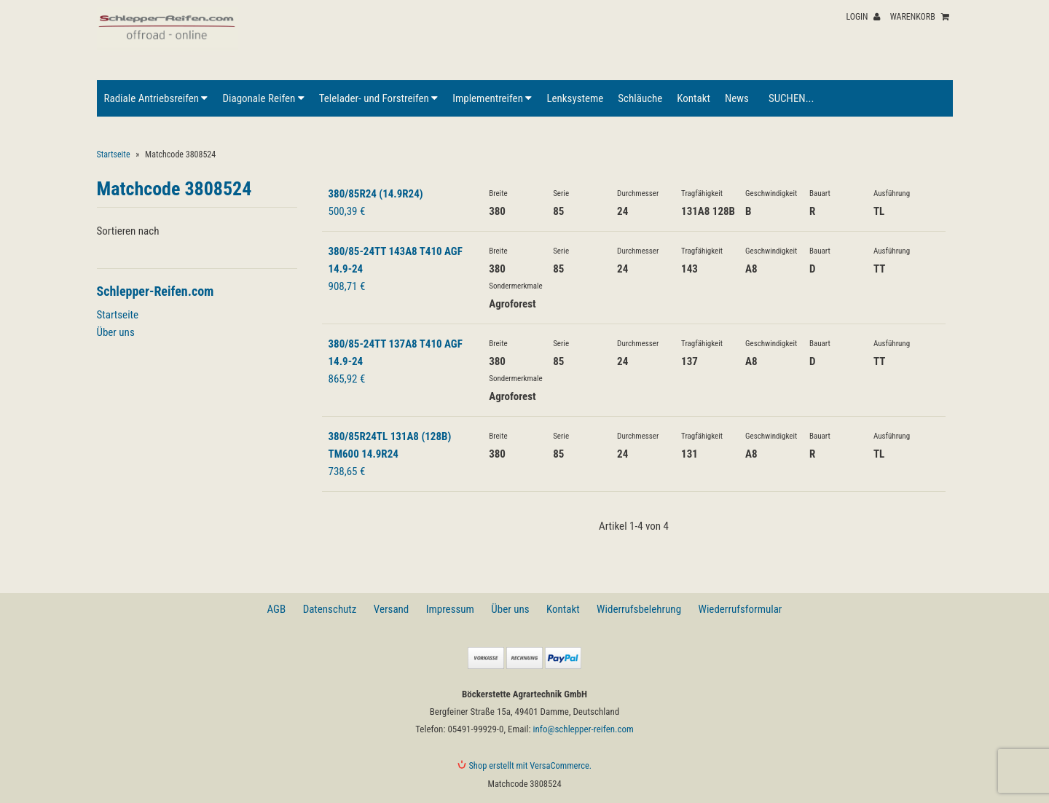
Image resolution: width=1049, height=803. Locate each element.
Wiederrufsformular (740, 609)
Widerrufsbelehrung (639, 609)
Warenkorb (919, 17)
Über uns (116, 332)
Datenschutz (330, 609)
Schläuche (640, 98)
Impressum (450, 609)
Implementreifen (492, 98)
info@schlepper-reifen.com (583, 729)
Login (863, 17)
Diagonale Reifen (263, 98)
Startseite (113, 154)
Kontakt (693, 98)
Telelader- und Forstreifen (378, 98)
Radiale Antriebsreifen (156, 98)
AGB (276, 609)
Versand (391, 609)
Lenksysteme (574, 98)
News (737, 98)
